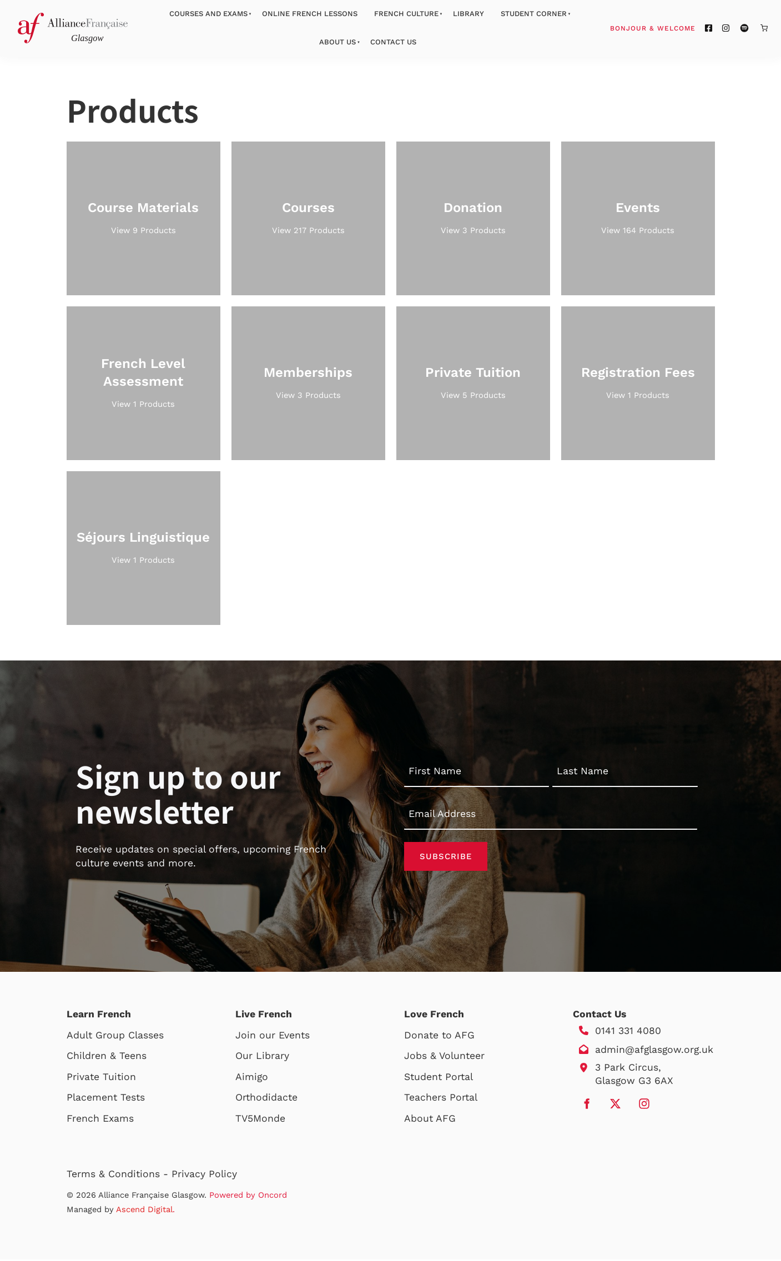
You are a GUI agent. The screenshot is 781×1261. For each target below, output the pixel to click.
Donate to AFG (439, 1036)
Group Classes (129, 1036)
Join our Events (272, 1036)
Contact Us (393, 42)
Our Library (262, 1057)
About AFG (430, 1120)
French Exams (100, 1120)
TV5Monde (260, 1120)
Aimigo (251, 1078)
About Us (337, 42)
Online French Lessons (309, 13)
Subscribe (446, 857)
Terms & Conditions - (119, 1175)
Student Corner (534, 13)
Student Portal (438, 1078)
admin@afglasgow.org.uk (654, 1051)
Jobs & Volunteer (444, 1057)
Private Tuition (101, 1078)
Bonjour (674, 27)
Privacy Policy (204, 1175)
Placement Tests (106, 1098)
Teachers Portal (440, 1098)
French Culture (406, 13)
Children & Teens (107, 1057)
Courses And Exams (208, 13)
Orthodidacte (266, 1098)
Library (468, 13)
